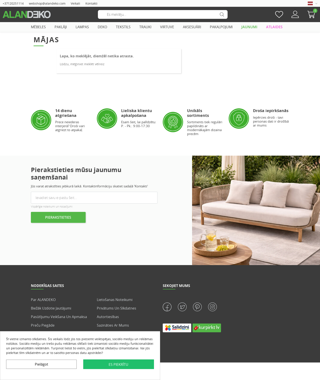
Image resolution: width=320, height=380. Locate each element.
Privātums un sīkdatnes (116, 308)
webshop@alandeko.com (47, 3)
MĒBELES (38, 27)
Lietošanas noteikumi (115, 299)
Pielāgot (41, 364)
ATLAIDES (274, 27)
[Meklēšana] (163, 14)
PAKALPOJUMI (221, 27)
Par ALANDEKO (43, 299)
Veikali (75, 3)
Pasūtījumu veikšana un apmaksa (59, 316)
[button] (312, 14)
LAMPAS (82, 27)
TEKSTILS (123, 27)
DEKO (102, 27)
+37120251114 (13, 3)
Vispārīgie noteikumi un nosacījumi (51, 206)
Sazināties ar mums (113, 325)
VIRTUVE (167, 27)
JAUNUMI (249, 27)
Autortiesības (108, 316)
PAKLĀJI (61, 27)
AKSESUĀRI (192, 27)
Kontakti (91, 3)
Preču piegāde (43, 325)
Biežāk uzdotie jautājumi (51, 308)
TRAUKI (145, 27)
